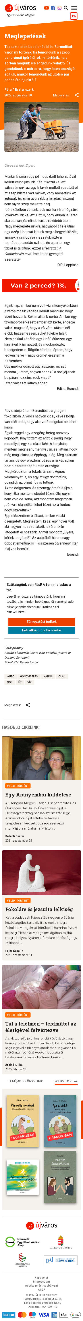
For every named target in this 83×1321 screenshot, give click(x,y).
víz (29, 682)
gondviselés (29, 676)
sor (10, 682)
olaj (61, 676)
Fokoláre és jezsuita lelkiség (39, 909)
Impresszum (41, 1281)
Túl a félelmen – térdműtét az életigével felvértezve (40, 1026)
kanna (48, 676)
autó (10, 676)
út (20, 682)
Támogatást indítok (42, 622)
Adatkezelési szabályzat (41, 1285)
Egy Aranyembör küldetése (38, 794)
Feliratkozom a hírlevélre (41, 630)
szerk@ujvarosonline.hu (47, 1302)
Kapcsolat (41, 1277)
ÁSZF (41, 1289)
